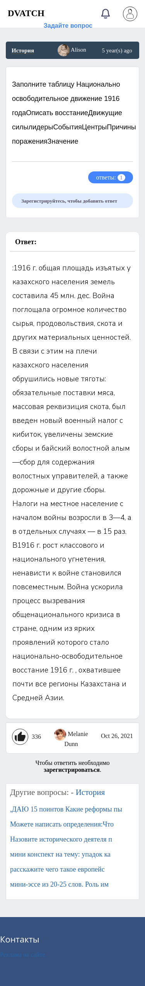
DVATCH (26, 13)
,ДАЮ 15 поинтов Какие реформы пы (66, 809)
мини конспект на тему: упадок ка (60, 854)
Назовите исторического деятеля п (61, 839)
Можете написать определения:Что (62, 824)
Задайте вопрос (68, 25)
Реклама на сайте (22, 954)
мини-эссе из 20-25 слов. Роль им (59, 884)
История (23, 50)
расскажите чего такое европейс (57, 869)
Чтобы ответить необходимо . (72, 766)
